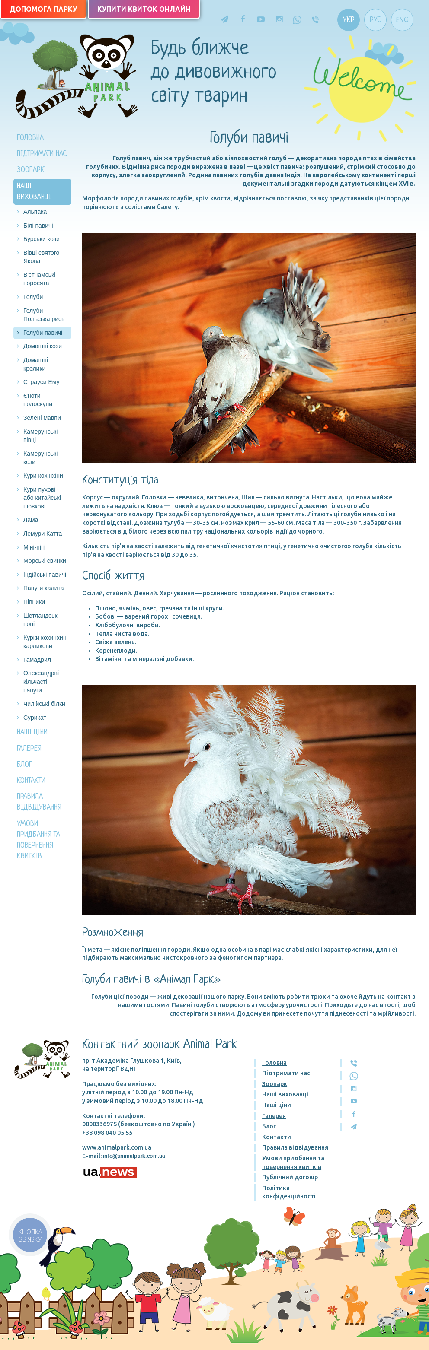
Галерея (29, 749)
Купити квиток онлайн (143, 9)
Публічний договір (290, 1177)
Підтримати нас (42, 154)
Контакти (31, 781)
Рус (375, 20)
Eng (402, 20)
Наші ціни (32, 732)
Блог (24, 765)
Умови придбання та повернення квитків (38, 840)
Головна (30, 138)
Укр (349, 20)
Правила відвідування (39, 802)
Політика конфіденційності (289, 1192)
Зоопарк (31, 170)
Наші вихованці (34, 191)
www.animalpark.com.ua (116, 1147)
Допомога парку (43, 9)
